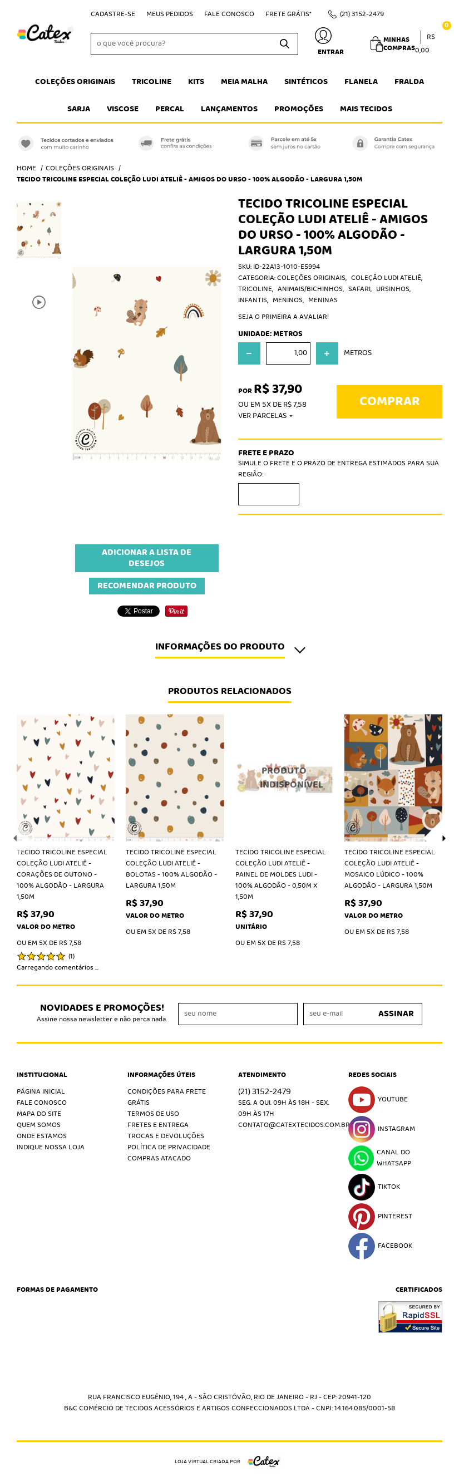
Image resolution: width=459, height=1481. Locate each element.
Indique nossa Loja (51, 1147)
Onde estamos (42, 1136)
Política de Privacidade (168, 1147)
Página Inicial (41, 1091)
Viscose (123, 109)
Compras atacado (159, 1158)
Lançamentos (229, 109)
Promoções (298, 109)
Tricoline (151, 81)
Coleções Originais (75, 81)
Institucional (42, 1075)
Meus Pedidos (169, 14)
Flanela (361, 81)
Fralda (409, 81)
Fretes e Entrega (158, 1125)
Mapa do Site (39, 1114)
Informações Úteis (161, 1075)
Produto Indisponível (284, 778)
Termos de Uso (153, 1114)
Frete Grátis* (288, 14)
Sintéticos (306, 81)
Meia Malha (244, 81)
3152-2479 (362, 14)
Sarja (78, 109)
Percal (169, 109)
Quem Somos (39, 1125)
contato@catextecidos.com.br (294, 1125)
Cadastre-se (113, 14)
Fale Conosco (229, 14)
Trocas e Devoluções (165, 1136)
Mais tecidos (366, 109)
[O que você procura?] (284, 44)
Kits (196, 81)
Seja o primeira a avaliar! (283, 317)
